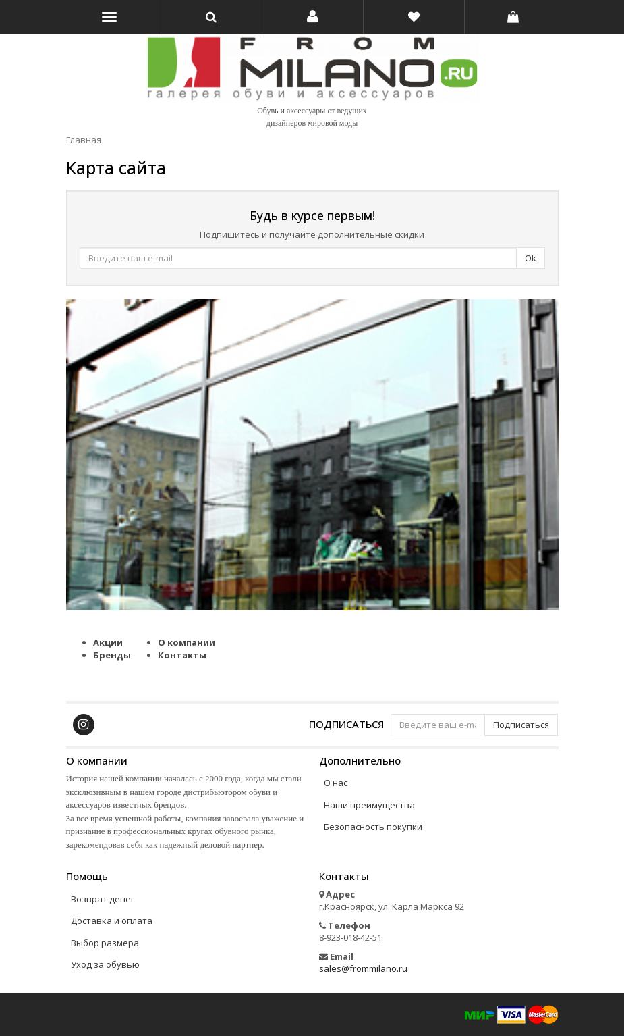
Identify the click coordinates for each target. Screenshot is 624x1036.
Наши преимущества (369, 805)
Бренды (112, 655)
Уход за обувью (105, 964)
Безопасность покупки (373, 827)
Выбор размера (105, 943)
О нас (335, 783)
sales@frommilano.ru (363, 968)
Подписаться (346, 723)
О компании (186, 642)
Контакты (182, 655)
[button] (312, 17)
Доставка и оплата (111, 920)
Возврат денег (102, 899)
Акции (108, 642)
